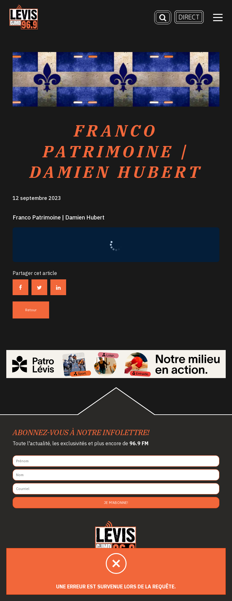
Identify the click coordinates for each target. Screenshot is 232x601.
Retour (31, 310)
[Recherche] (163, 17)
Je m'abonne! (116, 502)
